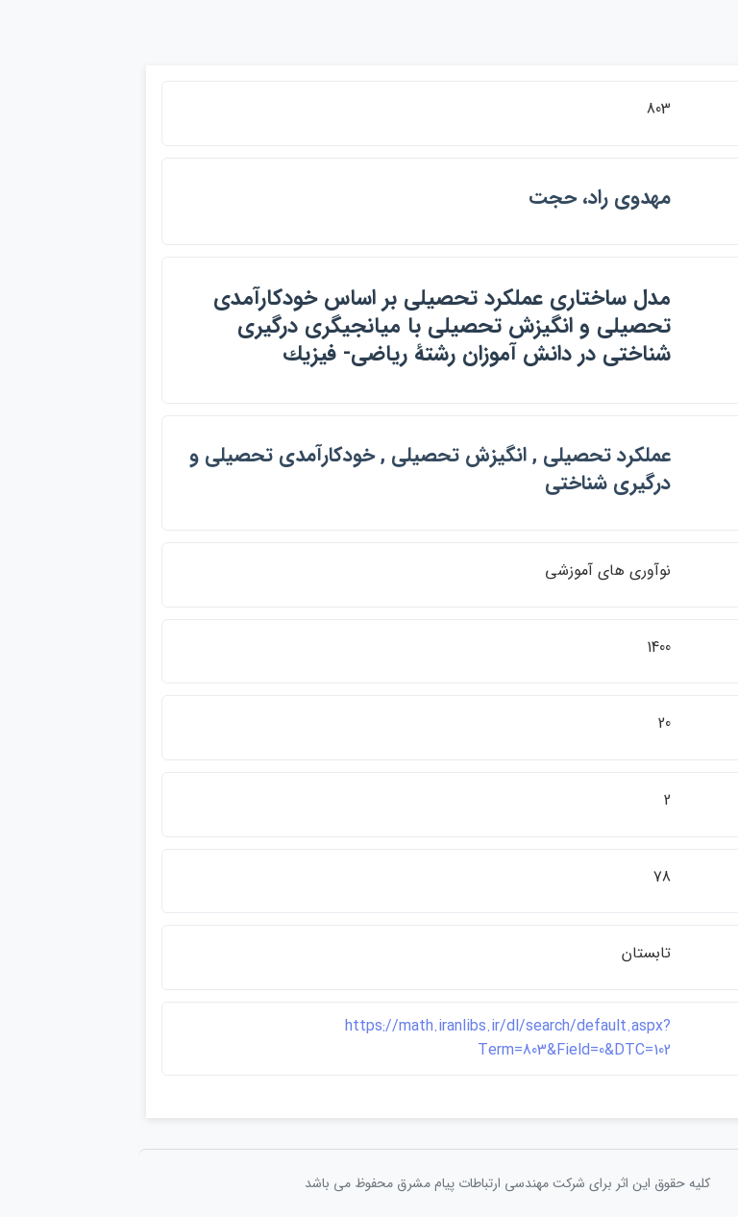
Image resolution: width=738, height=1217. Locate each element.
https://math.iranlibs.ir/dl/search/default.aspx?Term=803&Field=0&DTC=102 (369, 1038)
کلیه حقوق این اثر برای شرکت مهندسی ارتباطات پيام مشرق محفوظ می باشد (369, 1183)
